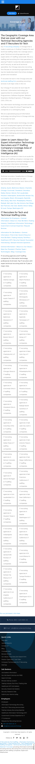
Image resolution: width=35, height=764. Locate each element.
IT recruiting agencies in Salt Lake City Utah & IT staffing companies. (24, 426)
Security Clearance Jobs (9, 691)
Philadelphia (21, 200)
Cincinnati (11, 190)
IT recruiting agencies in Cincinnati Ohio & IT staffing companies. (9, 388)
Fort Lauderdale (22, 193)
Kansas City (30, 195)
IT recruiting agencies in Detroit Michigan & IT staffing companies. (9, 479)
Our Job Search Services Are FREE (12, 675)
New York (13, 200)
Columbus (26, 190)
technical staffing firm (8, 81)
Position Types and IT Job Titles (11, 659)
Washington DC (18, 208)
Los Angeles (5, 198)
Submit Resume (24, 235)
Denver (8, 193)
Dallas (3, 193)
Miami (12, 198)
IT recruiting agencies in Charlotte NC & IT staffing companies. (9, 354)
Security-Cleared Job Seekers (10, 689)
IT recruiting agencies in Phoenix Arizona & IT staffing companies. (24, 388)
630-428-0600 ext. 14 (9, 723)
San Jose (14, 205)
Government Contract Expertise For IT (13, 715)
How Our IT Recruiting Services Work (13, 707)
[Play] (3, 171)
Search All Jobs (6, 678)
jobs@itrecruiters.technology (21, 628)
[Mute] (27, 171)
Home (12, 25)
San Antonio (21, 203)
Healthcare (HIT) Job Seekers (10, 686)
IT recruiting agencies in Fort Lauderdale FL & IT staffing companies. (8, 497)
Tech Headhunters (27, 743)
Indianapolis (12, 195)
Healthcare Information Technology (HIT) (14, 713)
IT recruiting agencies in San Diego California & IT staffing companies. (25, 460)
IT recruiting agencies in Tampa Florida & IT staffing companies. (25, 576)
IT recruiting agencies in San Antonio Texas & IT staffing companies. (24, 443)
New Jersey (5, 200)
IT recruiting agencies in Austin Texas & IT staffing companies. (9, 298)
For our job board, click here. (10, 613)
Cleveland (18, 190)
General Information (8, 246)
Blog (12, 252)
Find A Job (14, 235)
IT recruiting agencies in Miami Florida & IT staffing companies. (24, 280)
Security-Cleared (19, 240)
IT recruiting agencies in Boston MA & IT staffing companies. (8, 337)
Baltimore (15, 188)
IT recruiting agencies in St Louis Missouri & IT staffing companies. (24, 556)
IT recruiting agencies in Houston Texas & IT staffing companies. (9, 516)
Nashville (27, 198)
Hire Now (12, 13)
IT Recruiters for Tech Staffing (9, 742)
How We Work (23, 221)
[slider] (15, 171)
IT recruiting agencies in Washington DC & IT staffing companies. (25, 596)
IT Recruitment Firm (14, 743)
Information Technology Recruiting (12, 704)
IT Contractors (6, 718)
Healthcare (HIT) (6, 240)
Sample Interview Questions (20, 242)
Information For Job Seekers (10, 232)
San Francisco (5, 205)
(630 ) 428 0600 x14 (21, 620)
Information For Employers (10, 218)
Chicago (4, 190)
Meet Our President (8, 249)
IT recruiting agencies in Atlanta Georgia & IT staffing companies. (8, 280)
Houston (4, 195)
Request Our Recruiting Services (11, 721)
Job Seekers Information (9, 672)
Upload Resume (23, 13)
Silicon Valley (27, 205)
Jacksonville (21, 195)
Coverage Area (21, 252)
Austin (9, 188)
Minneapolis (19, 198)
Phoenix (29, 200)
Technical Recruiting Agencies (22, 745)
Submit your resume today (10, 694)
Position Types (20, 249)
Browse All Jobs (6, 654)
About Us (13, 221)
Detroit (14, 193)
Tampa (9, 208)
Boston (22, 188)
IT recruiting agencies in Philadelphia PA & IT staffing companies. (25, 371)
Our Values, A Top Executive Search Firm (14, 656)
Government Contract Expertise (12, 226)
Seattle (20, 205)
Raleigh (3, 203)
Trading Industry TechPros (21, 237)
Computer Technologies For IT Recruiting (14, 662)
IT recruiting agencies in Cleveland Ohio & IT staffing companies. (9, 407)
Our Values (28, 246)
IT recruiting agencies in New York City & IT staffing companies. (24, 354)
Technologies (5, 252)
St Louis (3, 208)
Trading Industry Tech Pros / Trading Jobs (14, 683)
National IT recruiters (6, 747)
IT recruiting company (11, 46)
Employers (5, 702)
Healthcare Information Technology (20, 223)
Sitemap (4, 665)
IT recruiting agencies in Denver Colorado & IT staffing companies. (9, 460)
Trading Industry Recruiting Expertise (13, 710)
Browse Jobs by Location (9, 680)
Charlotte (28, 188)
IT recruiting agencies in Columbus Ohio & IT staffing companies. (8, 426)
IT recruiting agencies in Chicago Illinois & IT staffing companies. (9, 371)
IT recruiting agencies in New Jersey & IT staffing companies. (24, 337)
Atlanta (3, 188)
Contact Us (5, 646)
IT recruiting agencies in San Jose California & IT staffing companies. (24, 497)
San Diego (29, 203)
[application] (17, 171)
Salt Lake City (11, 203)
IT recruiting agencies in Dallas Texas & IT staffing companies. (8, 443)
